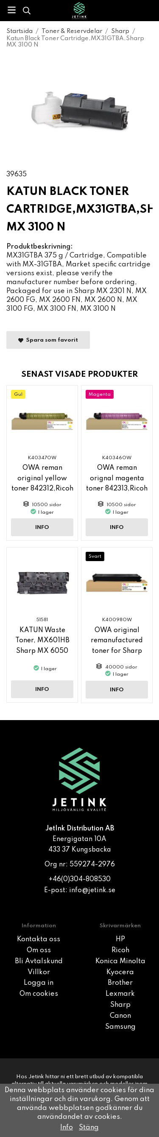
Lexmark (120, 994)
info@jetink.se (92, 890)
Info (42, 527)
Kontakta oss (38, 939)
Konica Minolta (120, 961)
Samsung (120, 1027)
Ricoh (120, 950)
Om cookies (39, 994)
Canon (120, 1016)
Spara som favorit (48, 340)
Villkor (39, 972)
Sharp (120, 1005)
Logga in (38, 983)
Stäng (89, 1127)
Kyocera (120, 972)
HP (120, 939)
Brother (120, 983)
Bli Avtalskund (39, 961)
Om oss (39, 950)
